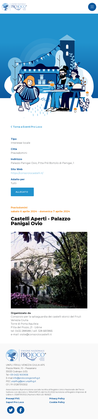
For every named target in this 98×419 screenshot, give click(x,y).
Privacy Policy (57, 398)
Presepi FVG (13, 398)
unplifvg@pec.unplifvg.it (23, 381)
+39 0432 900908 (18, 374)
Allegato (22, 192)
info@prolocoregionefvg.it (26, 378)
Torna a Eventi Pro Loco (26, 126)
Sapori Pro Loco (15, 402)
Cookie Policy (57, 402)
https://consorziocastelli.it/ (27, 173)
